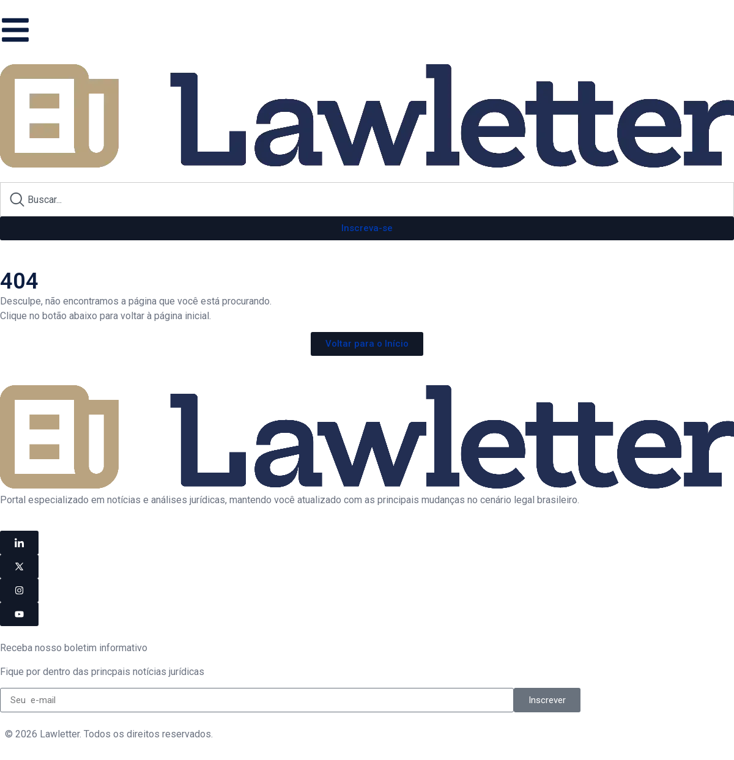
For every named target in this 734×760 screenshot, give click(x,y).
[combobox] (367, 199)
